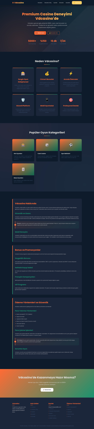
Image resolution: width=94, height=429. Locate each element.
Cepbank (69, 411)
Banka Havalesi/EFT (72, 407)
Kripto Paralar (70, 414)
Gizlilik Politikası (52, 418)
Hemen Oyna (40, 33)
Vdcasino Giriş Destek (54, 411)
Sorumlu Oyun (52, 415)
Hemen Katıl (47, 390)
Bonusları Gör (53, 33)
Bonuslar (61, 2)
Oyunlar (55, 2)
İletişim (51, 413)
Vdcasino (40, 2)
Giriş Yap (77, 3)
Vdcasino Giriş (47, 2)
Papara (69, 409)
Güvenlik (68, 2)
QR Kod (69, 416)
